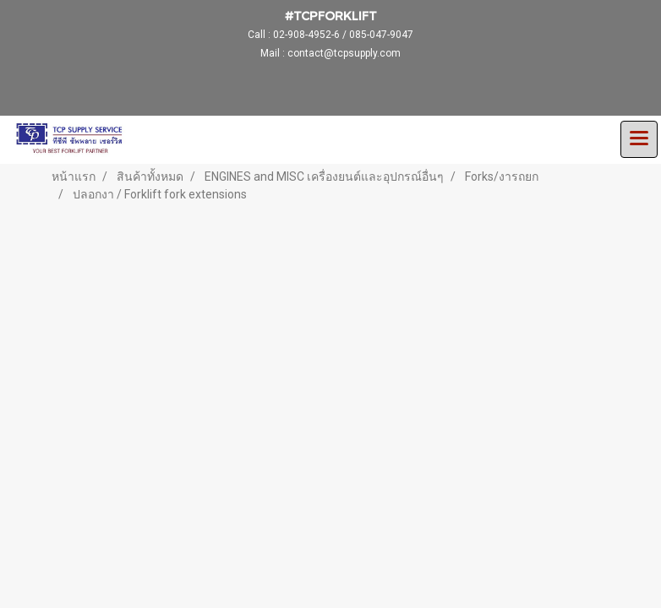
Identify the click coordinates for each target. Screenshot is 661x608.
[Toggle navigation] (639, 139)
